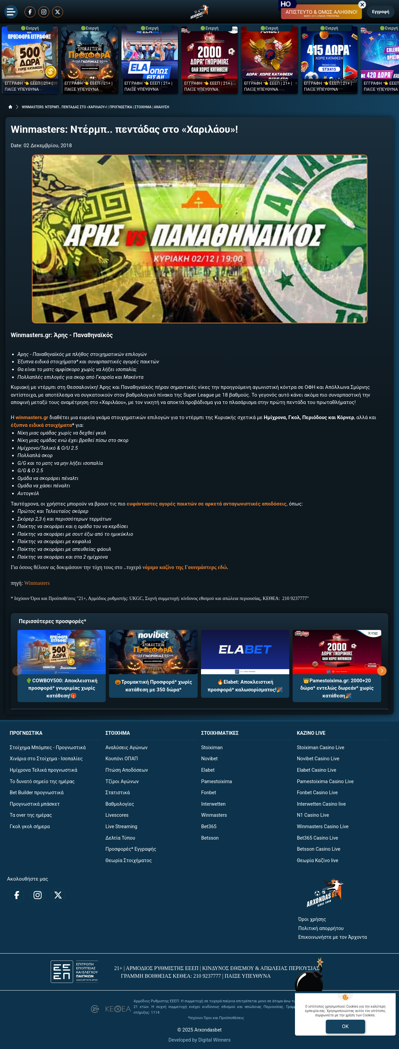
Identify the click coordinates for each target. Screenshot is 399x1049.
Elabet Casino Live (316, 770)
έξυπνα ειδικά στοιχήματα (41, 425)
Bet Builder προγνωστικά (36, 793)
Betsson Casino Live (319, 849)
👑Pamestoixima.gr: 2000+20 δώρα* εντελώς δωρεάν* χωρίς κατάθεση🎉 (337, 688)
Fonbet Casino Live (317, 793)
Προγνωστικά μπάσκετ (35, 804)
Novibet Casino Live (318, 759)
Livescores (117, 815)
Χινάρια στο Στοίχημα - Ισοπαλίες (46, 759)
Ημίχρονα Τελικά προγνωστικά (43, 770)
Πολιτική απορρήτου (321, 928)
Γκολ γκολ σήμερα (30, 827)
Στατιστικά (117, 793)
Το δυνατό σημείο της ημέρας (42, 781)
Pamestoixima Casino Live (325, 781)
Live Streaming (121, 827)
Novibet (209, 759)
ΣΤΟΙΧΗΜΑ (117, 733)
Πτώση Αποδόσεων (126, 770)
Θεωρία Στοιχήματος (128, 860)
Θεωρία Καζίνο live (317, 860)
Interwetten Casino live (321, 804)
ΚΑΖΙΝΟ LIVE (311, 733)
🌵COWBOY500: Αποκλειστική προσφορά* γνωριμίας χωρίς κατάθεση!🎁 (61, 688)
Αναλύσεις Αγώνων (126, 748)
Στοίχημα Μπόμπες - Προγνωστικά (48, 748)
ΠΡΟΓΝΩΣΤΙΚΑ (26, 733)
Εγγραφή (380, 11)
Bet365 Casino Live (317, 838)
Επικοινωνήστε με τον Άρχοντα (332, 937)
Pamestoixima (216, 781)
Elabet (208, 770)
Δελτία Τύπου (120, 838)
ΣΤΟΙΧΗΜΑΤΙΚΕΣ (220, 733)
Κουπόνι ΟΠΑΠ (121, 759)
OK (345, 1026)
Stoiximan (212, 748)
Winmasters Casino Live (323, 827)
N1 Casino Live (313, 815)
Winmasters (37, 583)
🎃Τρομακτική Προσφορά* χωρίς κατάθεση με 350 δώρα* (153, 686)
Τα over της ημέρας (31, 815)
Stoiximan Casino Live (320, 748)
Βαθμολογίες (119, 804)
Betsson (210, 838)
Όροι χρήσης (312, 919)
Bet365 (209, 827)
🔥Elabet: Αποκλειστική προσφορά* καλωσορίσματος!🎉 (245, 686)
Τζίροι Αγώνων (122, 781)
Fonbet (208, 793)
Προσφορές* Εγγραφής (130, 849)
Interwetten (213, 804)
